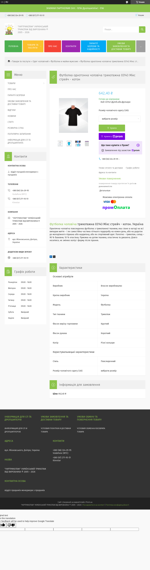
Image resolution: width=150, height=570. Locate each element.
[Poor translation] (11, 525)
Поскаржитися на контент (93, 505)
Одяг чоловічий (41, 61)
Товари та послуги (21, 61)
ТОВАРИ (11, 83)
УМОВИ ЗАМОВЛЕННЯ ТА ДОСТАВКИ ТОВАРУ (121, 46)
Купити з (113, 136)
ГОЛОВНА (13, 46)
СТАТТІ (11, 122)
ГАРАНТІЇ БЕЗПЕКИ (16, 95)
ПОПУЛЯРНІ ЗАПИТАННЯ (19, 134)
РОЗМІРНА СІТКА (16, 128)
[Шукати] (142, 29)
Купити (113, 128)
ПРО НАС (52, 46)
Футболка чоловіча (63, 224)
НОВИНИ (12, 116)
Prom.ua (89, 502)
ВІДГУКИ (11, 110)
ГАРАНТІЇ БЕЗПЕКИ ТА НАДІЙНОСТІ (93, 46)
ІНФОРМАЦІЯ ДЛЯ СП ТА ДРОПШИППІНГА (19, 141)
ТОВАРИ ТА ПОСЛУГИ (32, 46)
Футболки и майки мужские (64, 61)
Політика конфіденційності (117, 505)
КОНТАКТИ (71, 46)
